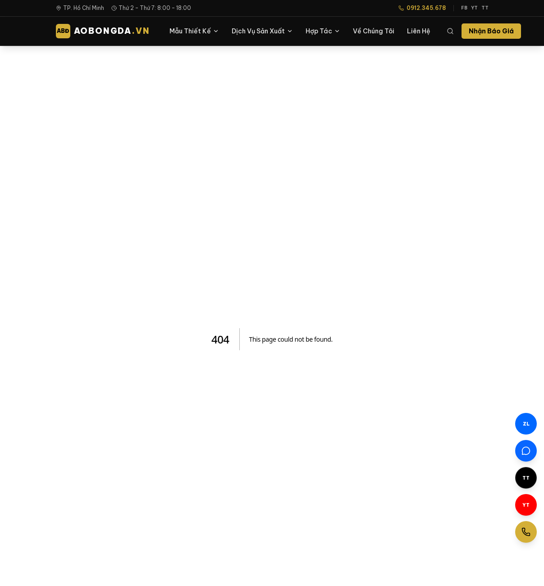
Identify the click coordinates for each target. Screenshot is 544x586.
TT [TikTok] (485, 8)
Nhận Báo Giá (491, 31)
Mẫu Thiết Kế (194, 31)
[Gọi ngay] (526, 532)
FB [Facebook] (464, 8)
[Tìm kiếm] (450, 31)
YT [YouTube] (474, 8)
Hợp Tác (323, 31)
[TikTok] (526, 478)
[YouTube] (526, 505)
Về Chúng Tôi (373, 31)
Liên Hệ (418, 31)
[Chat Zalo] (526, 424)
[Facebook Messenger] (526, 451)
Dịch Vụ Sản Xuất (262, 31)
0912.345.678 (422, 8)
